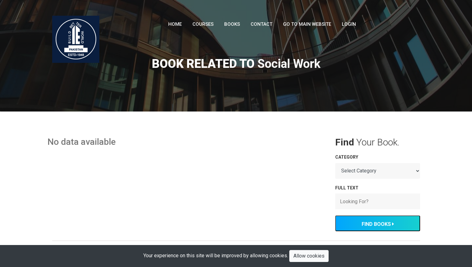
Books (232, 24)
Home (175, 24)
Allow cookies (309, 256)
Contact (261, 24)
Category (346, 157)
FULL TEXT (346, 187)
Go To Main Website (307, 24)
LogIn (349, 24)
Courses (203, 24)
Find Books (378, 224)
